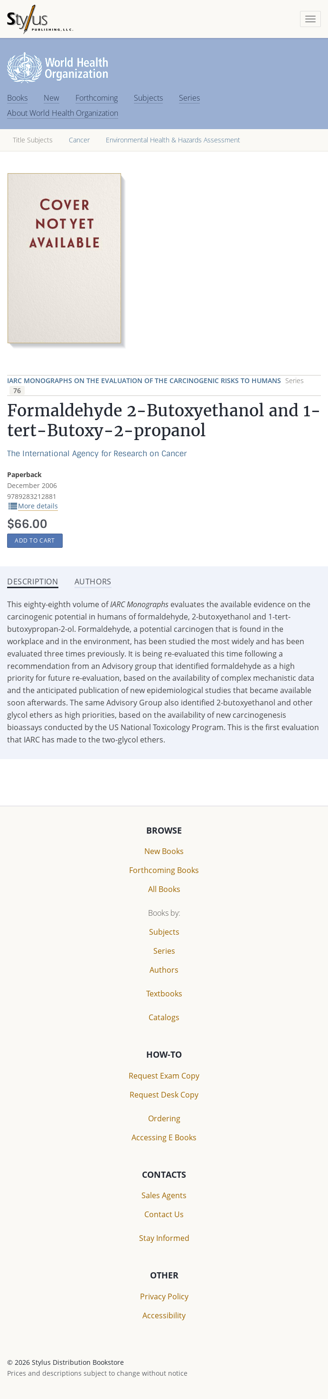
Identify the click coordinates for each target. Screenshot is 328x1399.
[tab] (93, 582)
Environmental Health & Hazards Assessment (173, 139)
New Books (164, 851)
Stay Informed (164, 1238)
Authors (164, 970)
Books (17, 98)
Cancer (79, 139)
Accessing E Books (164, 1137)
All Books (164, 889)
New (51, 98)
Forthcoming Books (164, 870)
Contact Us (164, 1214)
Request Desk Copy (164, 1094)
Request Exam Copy (164, 1075)
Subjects (148, 98)
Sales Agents (164, 1195)
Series (189, 98)
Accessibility (164, 1315)
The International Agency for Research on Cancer (97, 454)
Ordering (164, 1118)
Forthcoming (96, 98)
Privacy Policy (164, 1296)
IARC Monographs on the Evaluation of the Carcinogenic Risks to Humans (145, 380)
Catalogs (164, 1017)
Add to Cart (35, 540)
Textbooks (164, 993)
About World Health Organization (62, 113)
